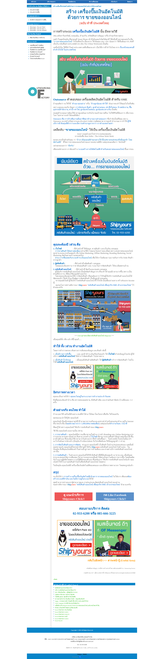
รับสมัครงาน (72, 1)
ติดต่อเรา (130, 1)
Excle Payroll (58, 620)
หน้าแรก (33, 1)
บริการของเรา (51, 1)
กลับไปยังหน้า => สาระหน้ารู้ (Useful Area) (111, 560)
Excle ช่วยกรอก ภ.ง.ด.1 (61, 612)
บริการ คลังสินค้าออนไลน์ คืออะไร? (65, 590)
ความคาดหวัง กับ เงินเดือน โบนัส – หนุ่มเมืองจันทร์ (69, 599)
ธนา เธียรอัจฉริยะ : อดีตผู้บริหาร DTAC (66, 592)
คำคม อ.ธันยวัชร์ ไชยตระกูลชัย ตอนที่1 (66, 607)
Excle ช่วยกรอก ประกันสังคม (63, 610)
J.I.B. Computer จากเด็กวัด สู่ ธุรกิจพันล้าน (67, 603)
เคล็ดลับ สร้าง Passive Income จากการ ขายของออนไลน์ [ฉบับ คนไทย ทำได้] (77, 605)
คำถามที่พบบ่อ (93, 1)
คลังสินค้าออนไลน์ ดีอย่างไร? (63, 588)
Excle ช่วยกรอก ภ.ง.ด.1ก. (62, 614)
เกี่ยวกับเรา (114, 1)
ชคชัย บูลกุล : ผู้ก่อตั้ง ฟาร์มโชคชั (65, 596)
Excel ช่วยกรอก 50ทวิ (61, 616)
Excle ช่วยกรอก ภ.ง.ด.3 (61, 618)
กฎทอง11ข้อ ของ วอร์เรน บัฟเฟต (64, 594)
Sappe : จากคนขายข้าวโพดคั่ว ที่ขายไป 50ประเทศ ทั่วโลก (71, 601)
